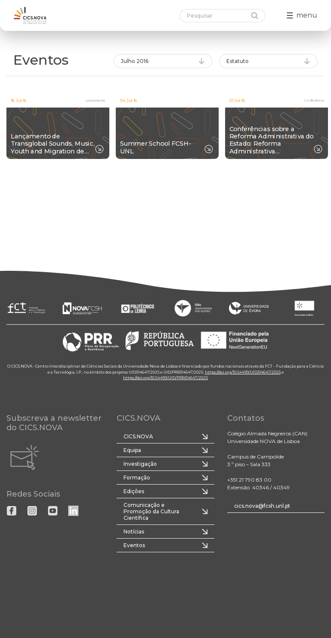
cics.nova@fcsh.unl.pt (262, 506)
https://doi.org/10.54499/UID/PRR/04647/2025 (165, 377)
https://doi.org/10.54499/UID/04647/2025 (243, 371)
